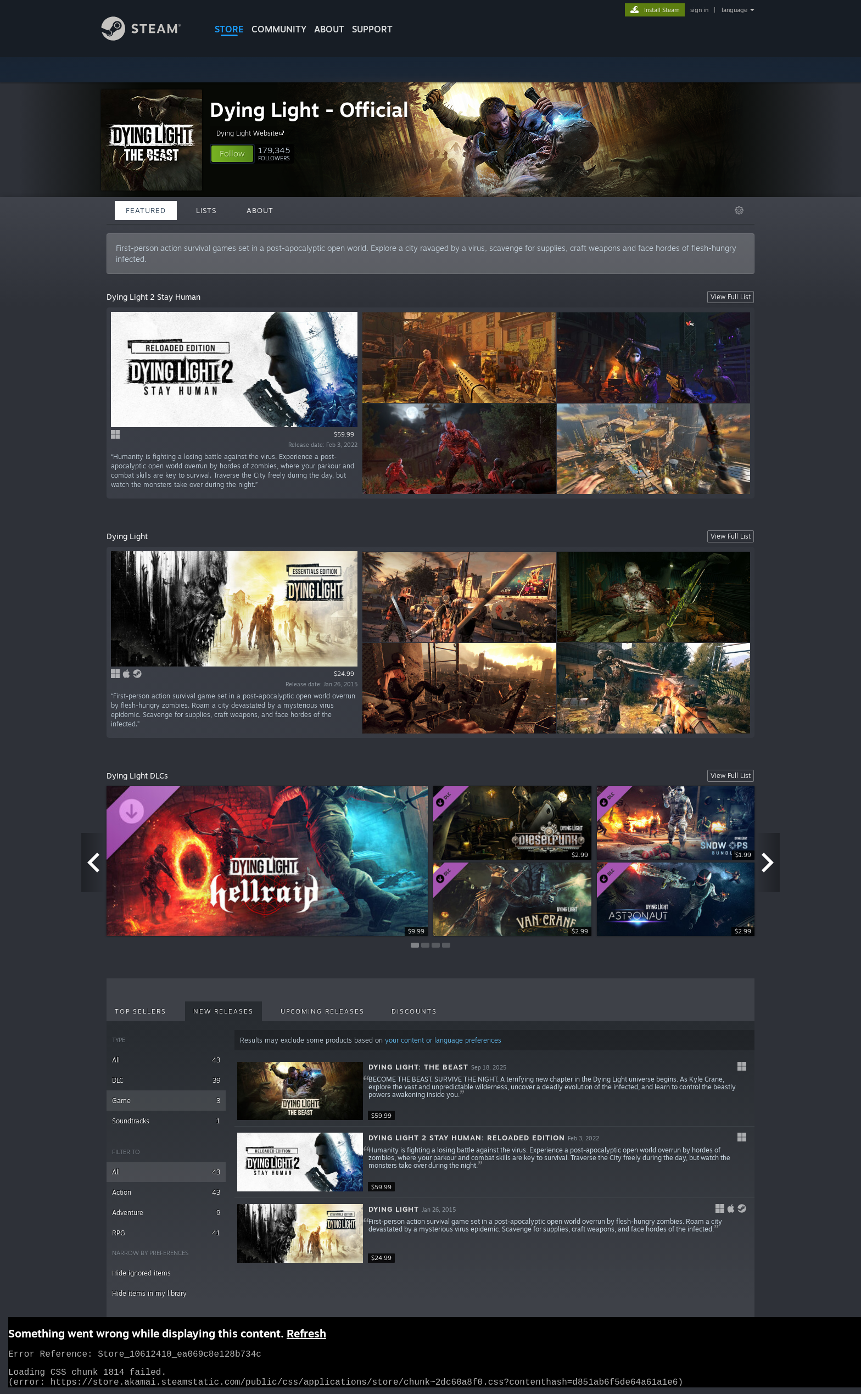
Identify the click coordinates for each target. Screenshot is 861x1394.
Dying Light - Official (309, 109)
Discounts (414, 1011)
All (166, 1060)
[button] (232, 154)
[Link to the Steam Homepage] (149, 37)
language (734, 10)
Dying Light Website (251, 132)
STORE (229, 29)
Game (166, 1100)
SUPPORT (372, 29)
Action (166, 1192)
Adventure (166, 1212)
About (329, 29)
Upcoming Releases (323, 1011)
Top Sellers (140, 1011)
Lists (206, 210)
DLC (166, 1080)
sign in (699, 10)
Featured (146, 210)
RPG (166, 1233)
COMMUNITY (278, 29)
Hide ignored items (141, 1273)
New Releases (223, 1011)
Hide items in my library (149, 1293)
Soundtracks (166, 1121)
